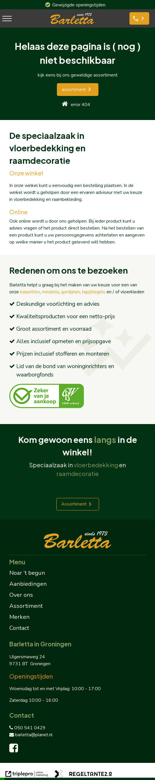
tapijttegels (93, 292)
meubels (50, 292)
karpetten (30, 292)
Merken (19, 617)
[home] (65, 104)
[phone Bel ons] (139, 18)
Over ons (21, 595)
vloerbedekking (96, 464)
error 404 (80, 104)
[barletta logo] (72, 24)
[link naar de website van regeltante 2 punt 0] (83, 775)
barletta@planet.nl (31, 735)
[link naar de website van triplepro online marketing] (27, 775)
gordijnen (70, 292)
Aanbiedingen (28, 584)
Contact (19, 628)
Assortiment (73, 504)
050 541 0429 (27, 728)
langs (105, 439)
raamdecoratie (77, 473)
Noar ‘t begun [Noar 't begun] (27, 573)
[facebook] (15, 750)
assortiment (74, 89)
